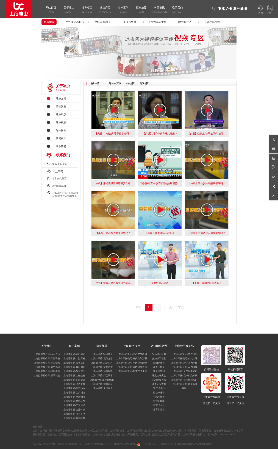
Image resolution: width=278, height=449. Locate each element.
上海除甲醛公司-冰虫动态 (47, 362)
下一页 (167, 307)
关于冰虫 (69, 10)
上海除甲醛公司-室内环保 (184, 362)
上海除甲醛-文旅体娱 (74, 409)
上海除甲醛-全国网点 (101, 388)
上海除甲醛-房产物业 (74, 388)
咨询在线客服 (59, 185)
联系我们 (177, 10)
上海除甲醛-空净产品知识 (184, 375)
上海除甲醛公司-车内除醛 (184, 367)
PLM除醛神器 (159, 379)
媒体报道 (61, 130)
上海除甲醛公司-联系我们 (47, 375)
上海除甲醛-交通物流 (74, 396)
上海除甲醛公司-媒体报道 (47, 371)
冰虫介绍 (61, 98)
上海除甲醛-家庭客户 (74, 354)
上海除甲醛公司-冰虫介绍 (47, 354)
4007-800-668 (59, 163)
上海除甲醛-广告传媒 (74, 405)
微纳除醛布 (159, 362)
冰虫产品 (105, 10)
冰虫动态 (61, 114)
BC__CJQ (57, 171)
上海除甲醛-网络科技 (74, 401)
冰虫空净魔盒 (159, 375)
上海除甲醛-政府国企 (74, 367)
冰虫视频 (61, 122)
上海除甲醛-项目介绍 (101, 358)
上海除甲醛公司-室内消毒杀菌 (131, 367)
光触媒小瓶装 (159, 354)
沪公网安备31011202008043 (124, 444)
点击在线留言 (59, 178)
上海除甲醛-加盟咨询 (101, 384)
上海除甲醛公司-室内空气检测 (131, 354)
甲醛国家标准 (102, 21)
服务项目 (87, 10)
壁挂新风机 (159, 401)
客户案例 (123, 10)
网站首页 (51, 10)
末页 (181, 307)
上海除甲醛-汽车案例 (74, 413)
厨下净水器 (159, 405)
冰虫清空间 (159, 371)
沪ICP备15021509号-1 (95, 444)
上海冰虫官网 (114, 83)
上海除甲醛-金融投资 (74, 375)
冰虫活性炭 (159, 367)
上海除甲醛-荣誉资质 (101, 367)
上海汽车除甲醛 (157, 21)
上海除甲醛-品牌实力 (101, 362)
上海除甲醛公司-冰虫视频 (47, 367)
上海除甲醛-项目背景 (101, 354)
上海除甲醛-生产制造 (74, 392)
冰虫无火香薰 (159, 384)
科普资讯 (159, 10)
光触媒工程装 (159, 358)
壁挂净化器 (159, 392)
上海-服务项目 (131, 345)
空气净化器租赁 (75, 21)
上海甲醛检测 (212, 21)
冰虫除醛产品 (159, 345)
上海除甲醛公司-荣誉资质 (47, 358)
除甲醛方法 (184, 21)
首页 (139, 307)
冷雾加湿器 (159, 409)
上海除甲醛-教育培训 (74, 371)
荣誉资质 (61, 106)
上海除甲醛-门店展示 (101, 375)
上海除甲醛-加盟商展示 (102, 379)
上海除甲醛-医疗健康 (74, 379)
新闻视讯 (61, 138)
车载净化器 (159, 396)
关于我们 (46, 345)
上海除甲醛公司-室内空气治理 (131, 358)
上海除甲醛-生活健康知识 (184, 379)
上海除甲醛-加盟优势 (101, 371)
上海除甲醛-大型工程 (74, 358)
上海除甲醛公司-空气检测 (184, 354)
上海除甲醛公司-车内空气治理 (131, 362)
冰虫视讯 (130, 83)
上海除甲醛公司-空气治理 (184, 358)
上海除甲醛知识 (184, 345)
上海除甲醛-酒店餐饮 (74, 384)
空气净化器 (159, 388)
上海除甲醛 (130, 21)
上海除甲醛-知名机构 (74, 362)
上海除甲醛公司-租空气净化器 (131, 371)
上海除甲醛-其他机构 (74, 418)
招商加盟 (141, 10)
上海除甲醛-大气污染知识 (184, 371)
